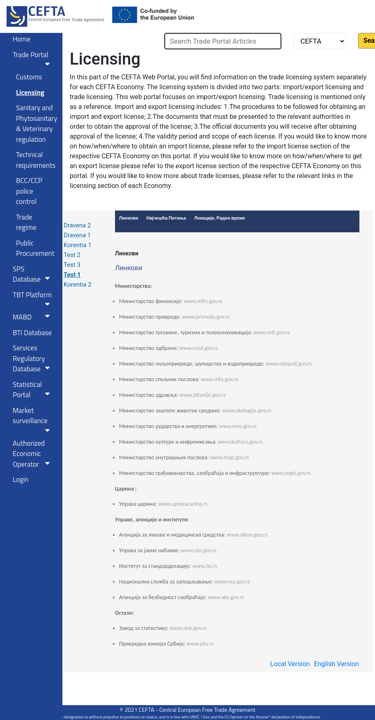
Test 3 (72, 265)
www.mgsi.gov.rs (291, 473)
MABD (33, 317)
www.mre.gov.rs (238, 426)
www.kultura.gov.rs (240, 441)
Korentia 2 (78, 284)
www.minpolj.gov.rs (289, 363)
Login (21, 479)
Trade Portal (33, 58)
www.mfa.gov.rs (219, 379)
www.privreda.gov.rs (206, 316)
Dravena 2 (77, 225)
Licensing (30, 92)
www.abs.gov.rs (226, 597)
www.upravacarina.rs (182, 503)
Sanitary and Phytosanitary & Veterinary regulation (36, 123)
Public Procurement (35, 248)
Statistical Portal (33, 390)
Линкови (126, 253)
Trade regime (26, 222)
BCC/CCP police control (29, 191)
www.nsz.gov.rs (232, 581)
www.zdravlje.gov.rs (202, 394)
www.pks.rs (200, 643)
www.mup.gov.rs (229, 457)
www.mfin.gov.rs (203, 301)
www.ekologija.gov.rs (246, 410)
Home (21, 39)
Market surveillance (33, 419)
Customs (29, 77)
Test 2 (72, 255)
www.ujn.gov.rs (198, 550)
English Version (336, 664)
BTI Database (32, 332)
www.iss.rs (204, 566)
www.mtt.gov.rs (271, 332)
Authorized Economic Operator (33, 454)
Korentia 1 (78, 245)
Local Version (290, 664)
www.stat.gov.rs (188, 628)
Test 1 (72, 274)
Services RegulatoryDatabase (33, 358)
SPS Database (33, 274)
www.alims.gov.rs (247, 534)
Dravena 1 (77, 235)
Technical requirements (35, 160)
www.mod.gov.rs (198, 348)
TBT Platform (33, 298)
